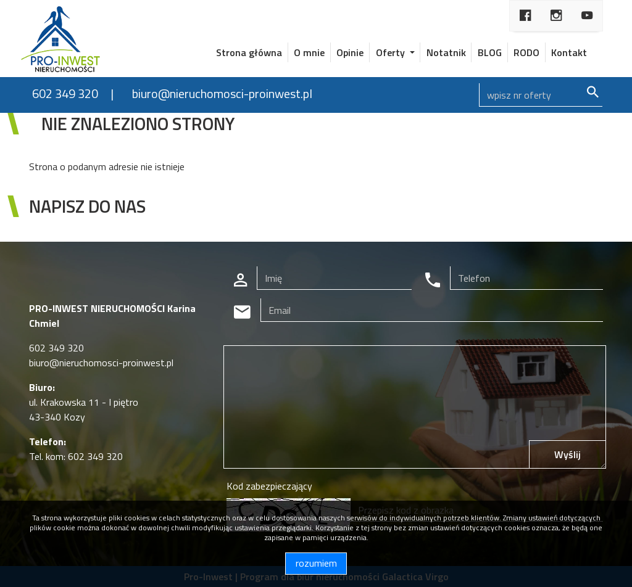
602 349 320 (65, 93)
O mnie (309, 52)
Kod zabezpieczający (269, 485)
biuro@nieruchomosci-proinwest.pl (222, 93)
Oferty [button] (391, 52)
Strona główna (249, 52)
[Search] (540, 95)
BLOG (490, 52)
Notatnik (446, 52)
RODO (526, 52)
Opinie (350, 52)
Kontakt (569, 52)
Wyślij (567, 454)
